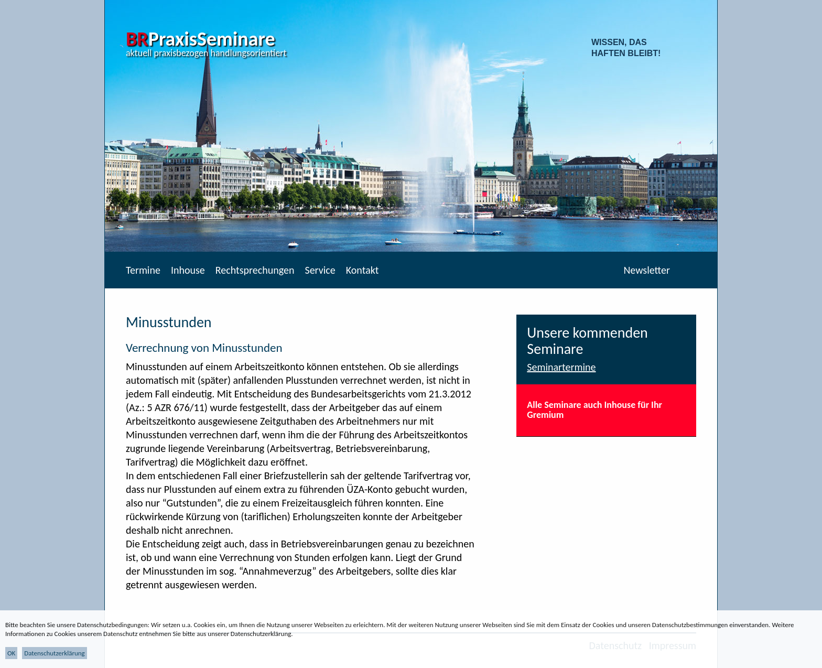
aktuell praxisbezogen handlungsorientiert (206, 53)
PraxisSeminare (200, 39)
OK (11, 653)
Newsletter (646, 270)
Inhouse (188, 270)
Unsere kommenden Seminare (587, 341)
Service (320, 270)
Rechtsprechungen (255, 270)
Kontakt (362, 270)
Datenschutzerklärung (54, 653)
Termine (143, 270)
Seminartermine (561, 367)
